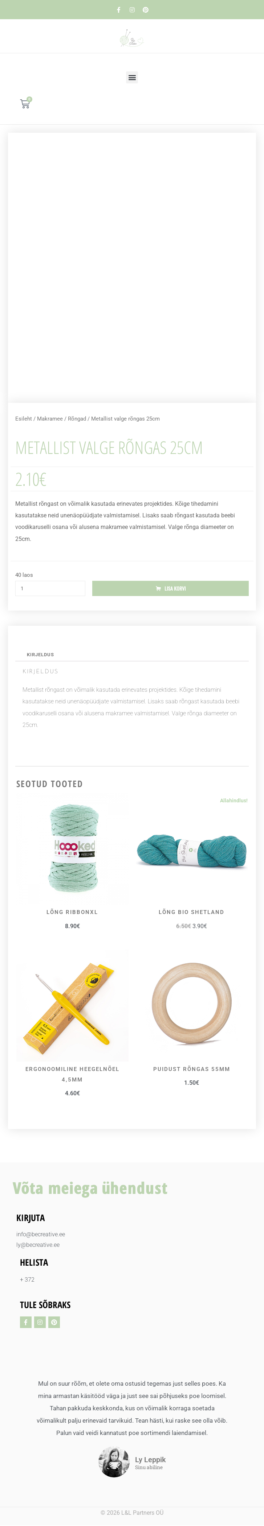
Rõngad (77, 418)
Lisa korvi (175, 588)
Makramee (50, 418)
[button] (132, 77)
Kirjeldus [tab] (40, 655)
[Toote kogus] (50, 589)
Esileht (23, 418)
